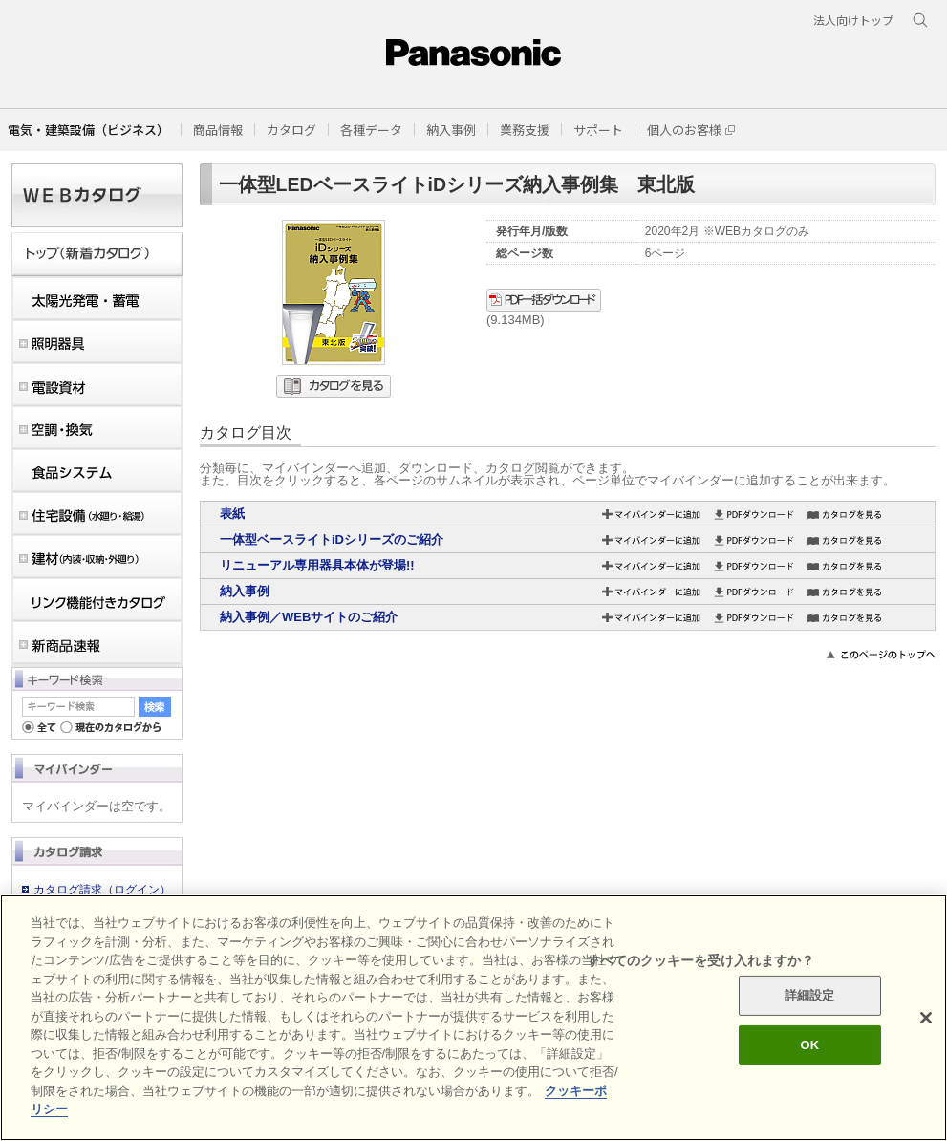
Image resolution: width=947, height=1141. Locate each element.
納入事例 (244, 591)
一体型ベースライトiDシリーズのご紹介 (331, 539)
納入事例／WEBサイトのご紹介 (309, 617)
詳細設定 (810, 995)
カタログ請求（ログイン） (102, 889)
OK (809, 1045)
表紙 (232, 513)
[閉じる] (926, 1018)
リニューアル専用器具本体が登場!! (317, 565)
